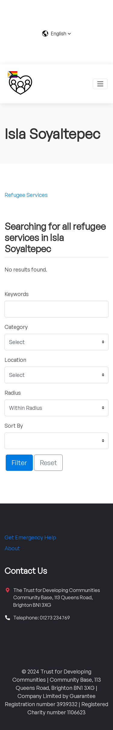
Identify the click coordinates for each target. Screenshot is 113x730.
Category (16, 326)
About (12, 548)
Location (15, 359)
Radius (13, 392)
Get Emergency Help (30, 537)
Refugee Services (26, 194)
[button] (56, 33)
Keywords (17, 294)
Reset (48, 462)
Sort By (14, 425)
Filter (19, 462)
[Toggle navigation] (100, 84)
